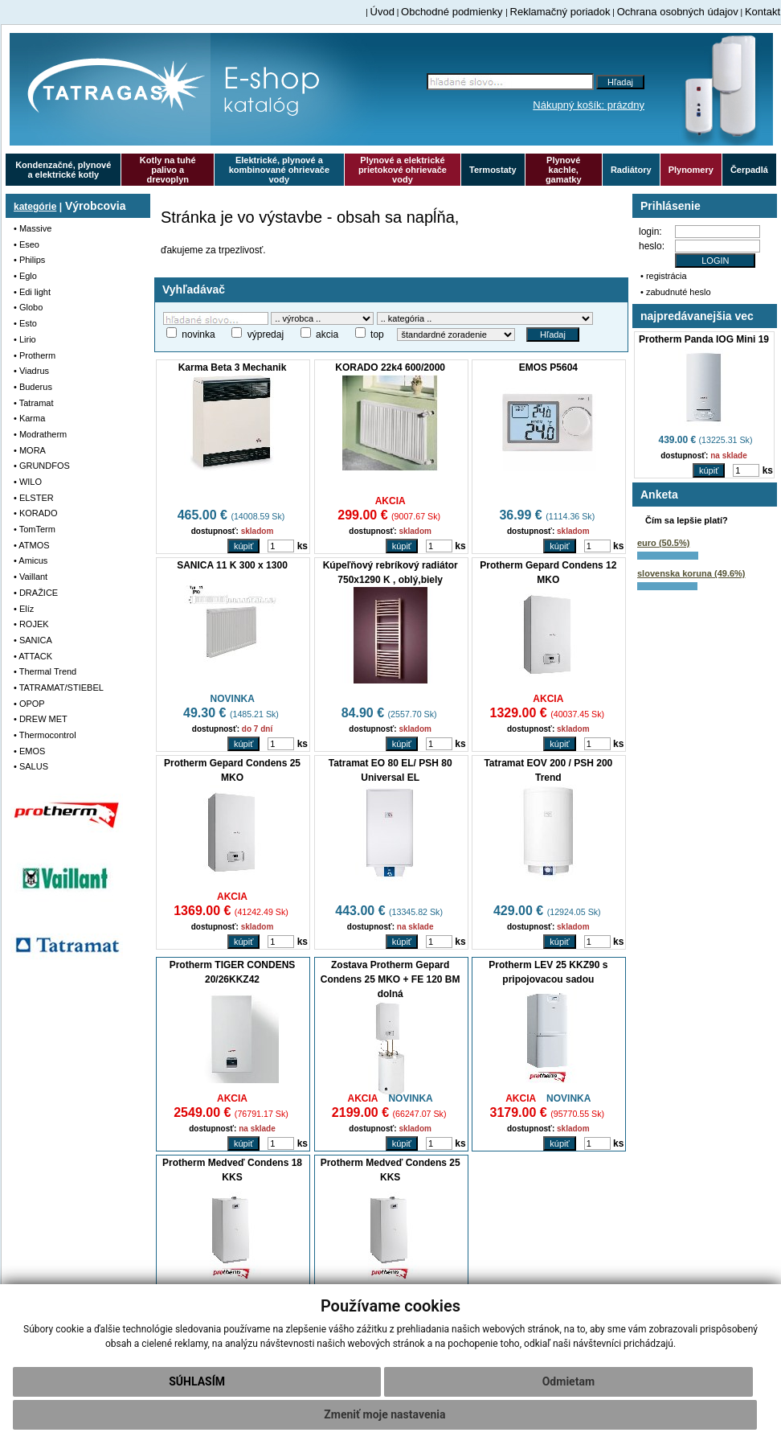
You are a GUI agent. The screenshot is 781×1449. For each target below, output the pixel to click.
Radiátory (631, 169)
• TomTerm (34, 529)
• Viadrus (31, 371)
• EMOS (29, 751)
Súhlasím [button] (197, 1381)
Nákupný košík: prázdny (588, 105)
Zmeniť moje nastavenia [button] (384, 1414)
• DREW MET (40, 719)
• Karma (29, 418)
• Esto (25, 323)
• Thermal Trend (45, 671)
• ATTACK (33, 656)
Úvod (382, 12)
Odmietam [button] (568, 1381)
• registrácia (663, 276)
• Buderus (33, 387)
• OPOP (29, 703)
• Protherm (34, 355)
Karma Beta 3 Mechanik (232, 367)
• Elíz (24, 609)
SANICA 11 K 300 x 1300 (232, 565)
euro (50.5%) (663, 543)
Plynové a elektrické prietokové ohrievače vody (402, 169)
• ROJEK (31, 624)
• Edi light (32, 292)
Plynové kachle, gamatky (564, 169)
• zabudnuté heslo (675, 292)
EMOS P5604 (548, 367)
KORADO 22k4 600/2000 (390, 367)
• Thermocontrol (45, 735)
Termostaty (492, 169)
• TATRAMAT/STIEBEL (59, 687)
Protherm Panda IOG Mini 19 (704, 339)
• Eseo (26, 244)
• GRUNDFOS (42, 465)
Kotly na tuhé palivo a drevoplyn (168, 169)
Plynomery (691, 169)
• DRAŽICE (36, 592)
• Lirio (25, 339)
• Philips (29, 260)
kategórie (35, 206)
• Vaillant (30, 576)
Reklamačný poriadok (560, 12)
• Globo (28, 307)
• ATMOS (32, 545)
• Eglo (25, 276)
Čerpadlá (749, 169)
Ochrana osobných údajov (677, 12)
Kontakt (762, 12)
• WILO (28, 481)
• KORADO (36, 513)
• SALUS (31, 766)
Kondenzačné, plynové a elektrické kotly (63, 169)
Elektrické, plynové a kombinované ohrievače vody (279, 169)
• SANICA (33, 640)
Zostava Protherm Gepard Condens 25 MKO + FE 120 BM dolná (390, 979)
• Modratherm (40, 434)
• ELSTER (34, 498)
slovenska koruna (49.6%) (691, 573)
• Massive (32, 228)
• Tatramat (34, 403)
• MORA (30, 450)
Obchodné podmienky (453, 12)
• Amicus (30, 560)
